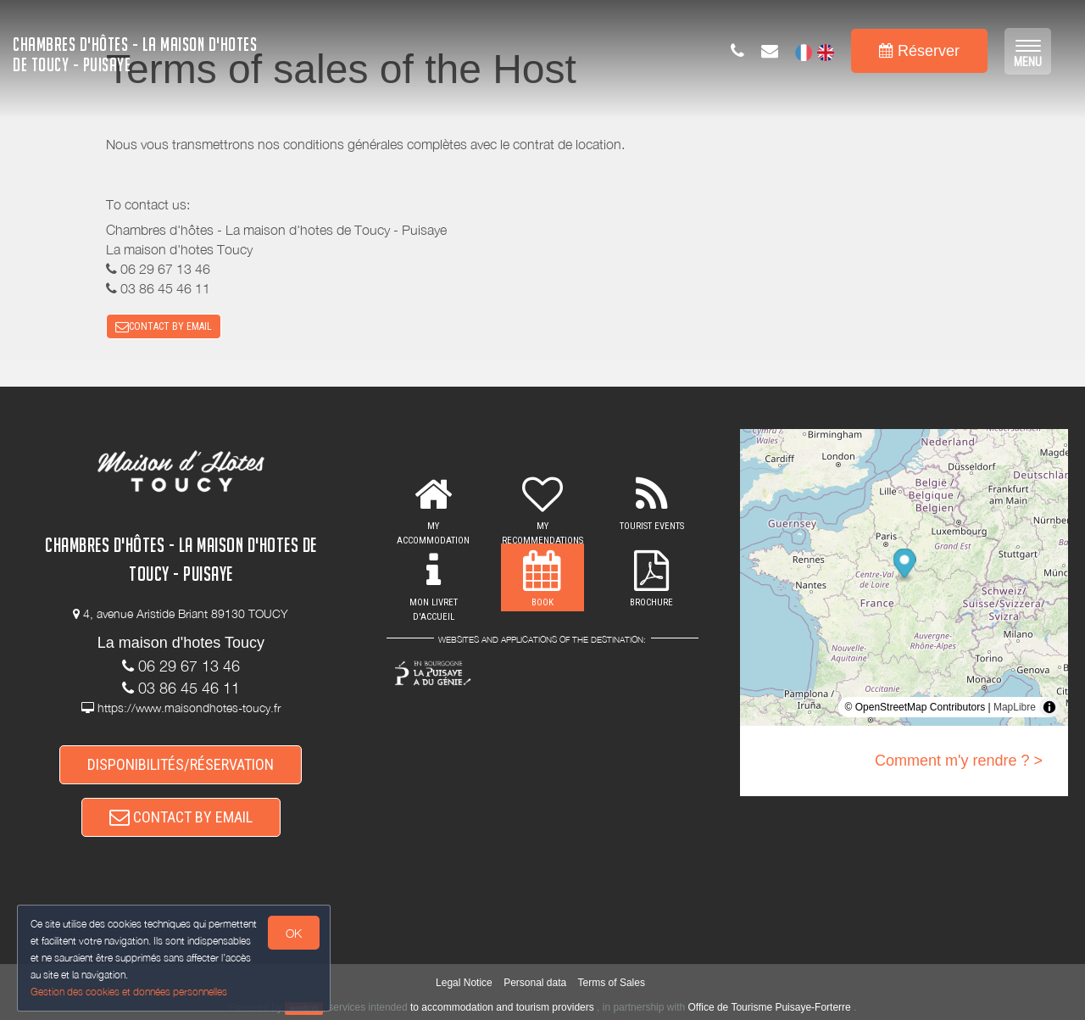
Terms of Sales (611, 983)
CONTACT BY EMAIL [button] (163, 326)
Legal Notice (464, 983)
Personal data (535, 983)
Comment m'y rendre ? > (959, 760)
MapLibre (1014, 707)
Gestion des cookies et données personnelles (129, 991)
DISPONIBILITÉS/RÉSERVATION (180, 764)
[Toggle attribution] (1049, 707)
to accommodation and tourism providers (502, 1007)
